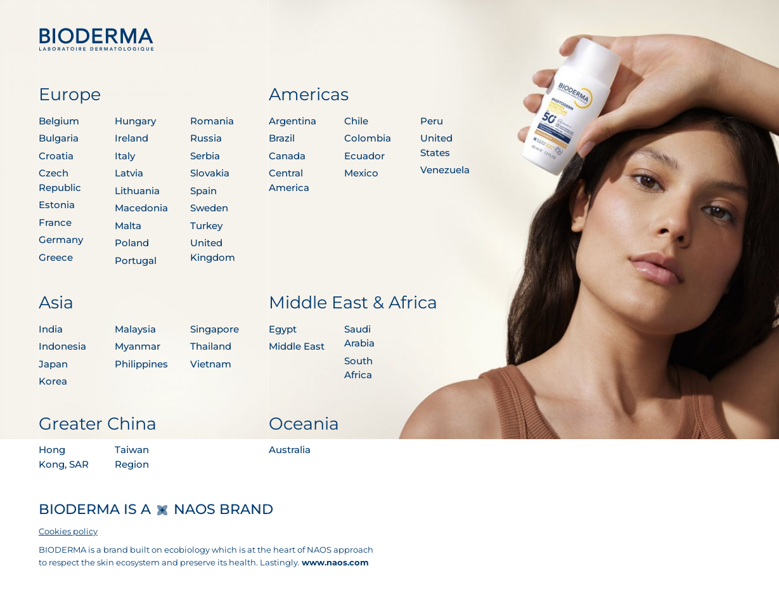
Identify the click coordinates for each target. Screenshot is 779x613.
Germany (61, 240)
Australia (290, 450)
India (51, 329)
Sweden (209, 208)
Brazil (282, 138)
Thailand (210, 346)
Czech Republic (60, 180)
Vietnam (210, 364)
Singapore (214, 329)
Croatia (56, 156)
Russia (206, 138)
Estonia (57, 205)
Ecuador (364, 156)
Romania (212, 121)
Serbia (205, 156)
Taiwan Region (132, 457)
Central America (289, 180)
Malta (128, 226)
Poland (132, 243)
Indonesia (62, 346)
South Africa (358, 368)
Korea (53, 381)
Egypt (283, 329)
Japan (53, 364)
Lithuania (137, 191)
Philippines (141, 364)
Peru (431, 121)
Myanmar (137, 346)
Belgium (59, 121)
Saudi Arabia (359, 336)
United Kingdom (212, 250)
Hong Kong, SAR (64, 457)
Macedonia (141, 208)
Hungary (135, 121)
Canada (287, 156)
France (55, 222)
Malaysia (135, 329)
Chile (356, 121)
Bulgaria (59, 138)
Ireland (131, 138)
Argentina (292, 121)
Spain (203, 191)
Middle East (297, 346)
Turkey (206, 226)
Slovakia (209, 173)
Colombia (367, 138)
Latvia (129, 173)
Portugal (136, 260)
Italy (125, 156)
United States (436, 145)
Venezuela (445, 170)
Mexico (361, 173)
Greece (56, 257)
